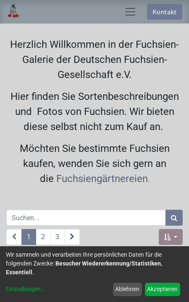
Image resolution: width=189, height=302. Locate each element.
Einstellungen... (26, 289)
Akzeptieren (162, 289)
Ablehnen (127, 289)
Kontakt (164, 12)
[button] (171, 237)
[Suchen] (174, 218)
